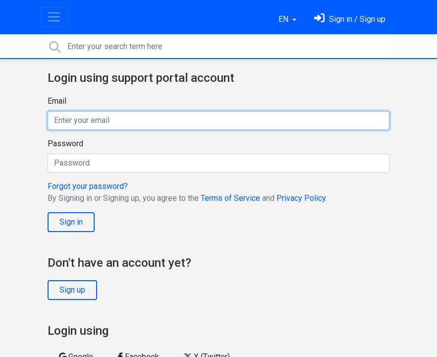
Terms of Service (230, 198)
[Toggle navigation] (54, 17)
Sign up (72, 290)
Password (65, 143)
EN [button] (284, 19)
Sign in (71, 222)
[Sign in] (349, 19)
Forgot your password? (88, 186)
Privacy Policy (301, 198)
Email (57, 101)
